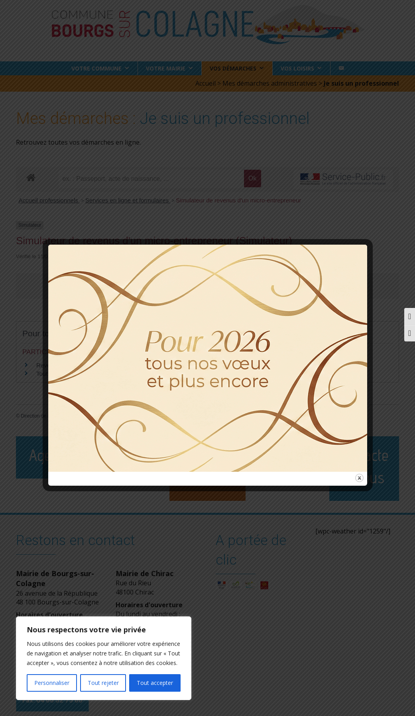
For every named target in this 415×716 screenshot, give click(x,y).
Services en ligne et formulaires (127, 200)
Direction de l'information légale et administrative (72, 416)
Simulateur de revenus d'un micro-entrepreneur (238, 200)
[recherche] (151, 179)
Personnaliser (51, 683)
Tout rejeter (103, 683)
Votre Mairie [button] (165, 68)
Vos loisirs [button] (297, 68)
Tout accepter (155, 683)
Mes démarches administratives (269, 83)
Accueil (205, 83)
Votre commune (96, 68)
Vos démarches (233, 68)
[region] (103, 658)
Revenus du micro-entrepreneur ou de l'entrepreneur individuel (119, 365)
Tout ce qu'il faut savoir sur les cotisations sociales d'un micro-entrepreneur (135, 373)
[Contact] (341, 68)
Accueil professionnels (49, 200)
